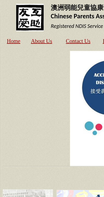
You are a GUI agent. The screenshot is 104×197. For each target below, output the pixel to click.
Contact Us (78, 41)
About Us (41, 41)
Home (13, 41)
